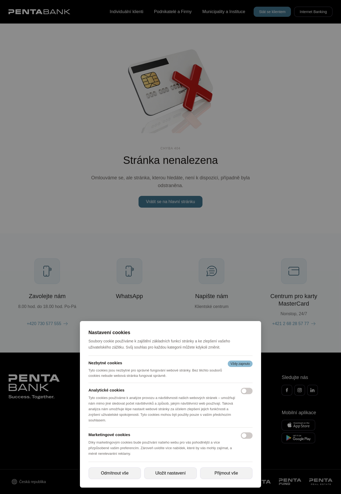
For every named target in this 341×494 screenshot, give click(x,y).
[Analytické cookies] (247, 391)
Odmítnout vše (115, 473)
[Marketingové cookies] (247, 435)
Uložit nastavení (170, 473)
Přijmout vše (226, 473)
